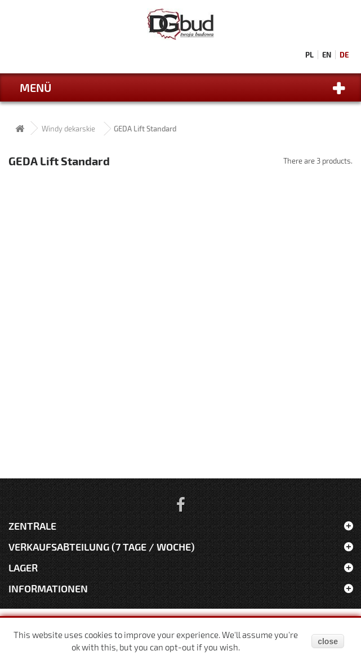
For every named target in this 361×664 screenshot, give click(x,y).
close (328, 641)
